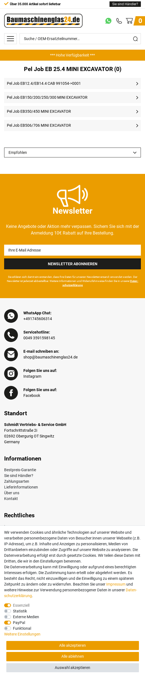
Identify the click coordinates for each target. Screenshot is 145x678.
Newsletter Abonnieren (72, 264)
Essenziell (21, 605)
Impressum (115, 584)
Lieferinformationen (21, 487)
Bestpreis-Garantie (20, 470)
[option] (72, 55)
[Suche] (135, 38)
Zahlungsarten (16, 481)
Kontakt (11, 498)
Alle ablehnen (72, 656)
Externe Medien (26, 617)
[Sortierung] (72, 152)
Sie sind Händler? (125, 4)
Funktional (22, 628)
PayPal (19, 622)
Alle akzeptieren (72, 645)
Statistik (20, 611)
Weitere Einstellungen (22, 634)
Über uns (11, 493)
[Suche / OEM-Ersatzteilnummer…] (75, 38)
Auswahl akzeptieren (72, 667)
